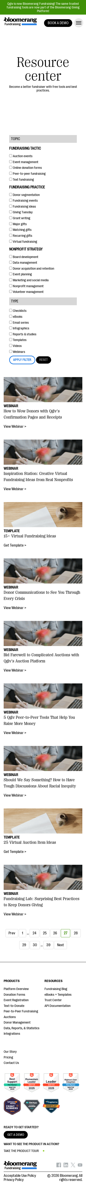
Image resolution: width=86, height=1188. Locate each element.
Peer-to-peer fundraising (27, 174)
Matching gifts (20, 230)
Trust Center (53, 1000)
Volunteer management (26, 292)
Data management (23, 263)
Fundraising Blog (55, 989)
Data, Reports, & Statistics (21, 1028)
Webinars (17, 352)
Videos (15, 346)
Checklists (18, 311)
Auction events (21, 156)
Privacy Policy (14, 1180)
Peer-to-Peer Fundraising (21, 1011)
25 (45, 933)
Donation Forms (14, 995)
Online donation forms (25, 168)
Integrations (12, 1034)
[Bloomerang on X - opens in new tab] (73, 1166)
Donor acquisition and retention (31, 269)
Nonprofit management (26, 286)
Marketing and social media (29, 280)
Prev (11, 933)
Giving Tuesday (21, 212)
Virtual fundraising (23, 242)
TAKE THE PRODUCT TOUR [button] (21, 1151)
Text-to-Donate (14, 1006)
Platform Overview (16, 989)
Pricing (8, 1057)
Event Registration (16, 1000)
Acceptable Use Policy (20, 1176)
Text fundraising (21, 180)
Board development (23, 257)
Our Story (10, 1052)
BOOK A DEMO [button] (58, 23)
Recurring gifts (20, 236)
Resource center (43, 69)
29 (24, 945)
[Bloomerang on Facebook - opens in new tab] (58, 1166)
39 (48, 945)
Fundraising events (23, 201)
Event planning (20, 274)
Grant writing (19, 218)
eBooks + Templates (58, 995)
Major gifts (18, 224)
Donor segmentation (24, 195)
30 (35, 945)
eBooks (15, 317)
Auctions (10, 1017)
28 (76, 933)
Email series (19, 323)
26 (55, 933)
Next (60, 945)
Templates (18, 340)
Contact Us (11, 1063)
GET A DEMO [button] (15, 1135)
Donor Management (17, 1022)
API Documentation (57, 1006)
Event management (23, 162)
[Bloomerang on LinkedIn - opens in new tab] (66, 1166)
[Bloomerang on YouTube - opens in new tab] (80, 1166)
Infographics (19, 328)
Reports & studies (22, 334)
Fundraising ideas (22, 206)
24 (34, 933)
